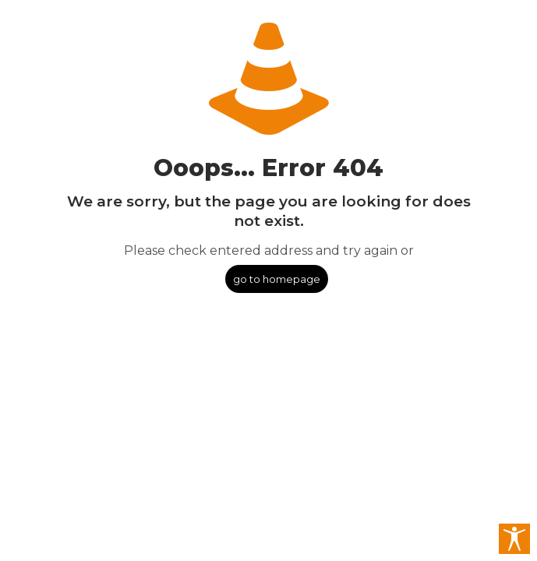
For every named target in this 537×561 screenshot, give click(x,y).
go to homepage (276, 279)
